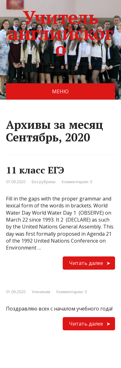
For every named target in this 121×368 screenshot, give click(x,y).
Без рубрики (43, 181)
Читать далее (86, 263)
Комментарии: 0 (77, 181)
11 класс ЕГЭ (35, 170)
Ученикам (41, 291)
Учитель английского (60, 33)
